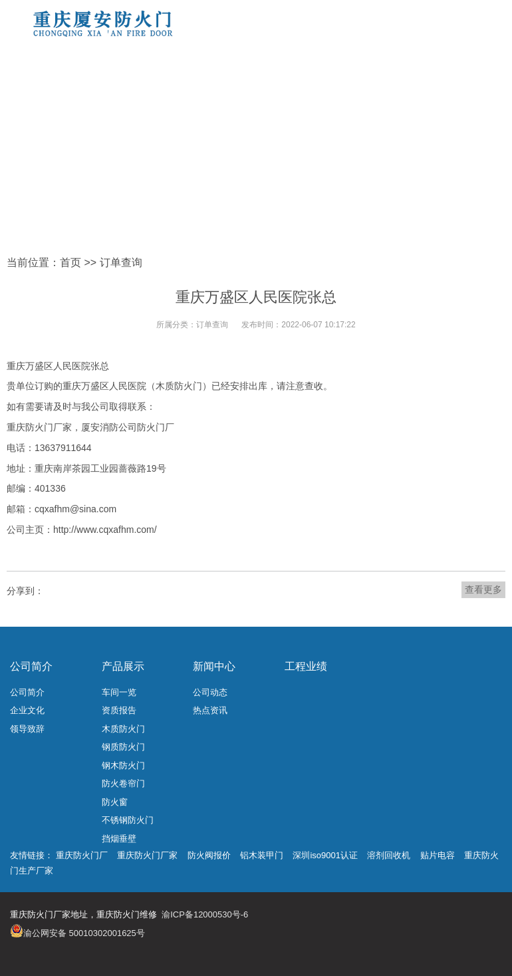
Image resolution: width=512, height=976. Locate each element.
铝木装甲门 (261, 855)
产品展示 (123, 666)
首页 (70, 262)
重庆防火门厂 (82, 855)
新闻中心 (214, 666)
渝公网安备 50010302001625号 (84, 933)
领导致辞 (27, 729)
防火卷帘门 (123, 783)
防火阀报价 (209, 855)
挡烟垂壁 (119, 839)
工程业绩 (306, 666)
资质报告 (119, 710)
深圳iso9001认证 (325, 855)
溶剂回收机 (388, 855)
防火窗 (115, 802)
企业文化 (27, 710)
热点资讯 (210, 710)
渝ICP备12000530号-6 (205, 914)
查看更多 (483, 589)
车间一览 (119, 692)
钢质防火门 (123, 747)
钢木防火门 (123, 765)
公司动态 (210, 692)
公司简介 (31, 666)
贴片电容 (437, 855)
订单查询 (121, 262)
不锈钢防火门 (128, 820)
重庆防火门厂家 (147, 855)
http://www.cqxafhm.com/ (105, 529)
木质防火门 (123, 729)
